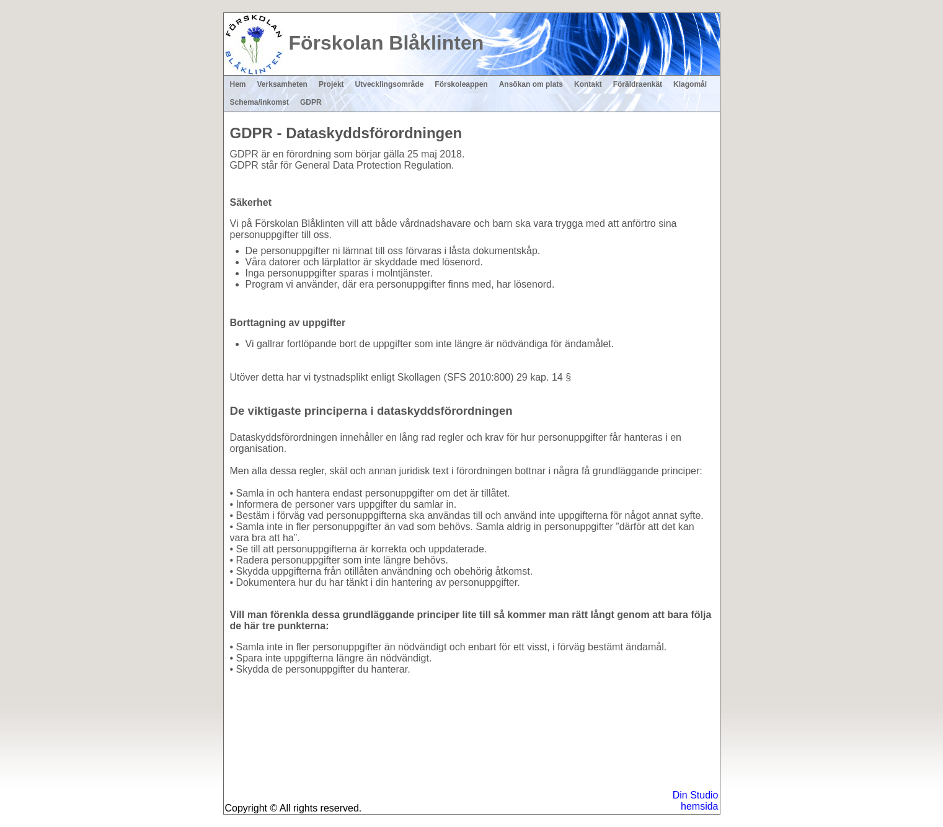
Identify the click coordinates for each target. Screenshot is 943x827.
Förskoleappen (461, 84)
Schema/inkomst (259, 102)
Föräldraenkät (637, 84)
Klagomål (690, 84)
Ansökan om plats (531, 84)
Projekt (331, 84)
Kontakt (588, 84)
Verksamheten (282, 84)
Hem (238, 84)
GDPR (311, 102)
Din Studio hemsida (696, 801)
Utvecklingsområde (389, 84)
